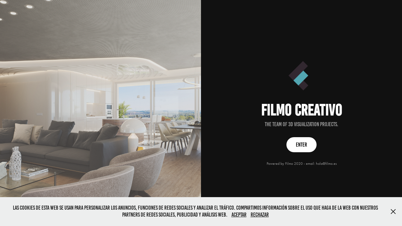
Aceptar (239, 215)
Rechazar (260, 215)
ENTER (301, 145)
